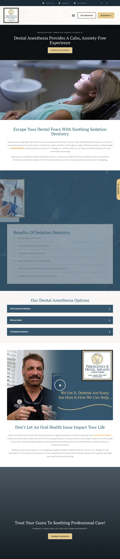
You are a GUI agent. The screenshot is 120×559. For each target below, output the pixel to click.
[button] (73, 15)
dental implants (18, 148)
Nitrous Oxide (16, 320)
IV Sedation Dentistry (19, 331)
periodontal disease (102, 435)
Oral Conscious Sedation (20, 308)
